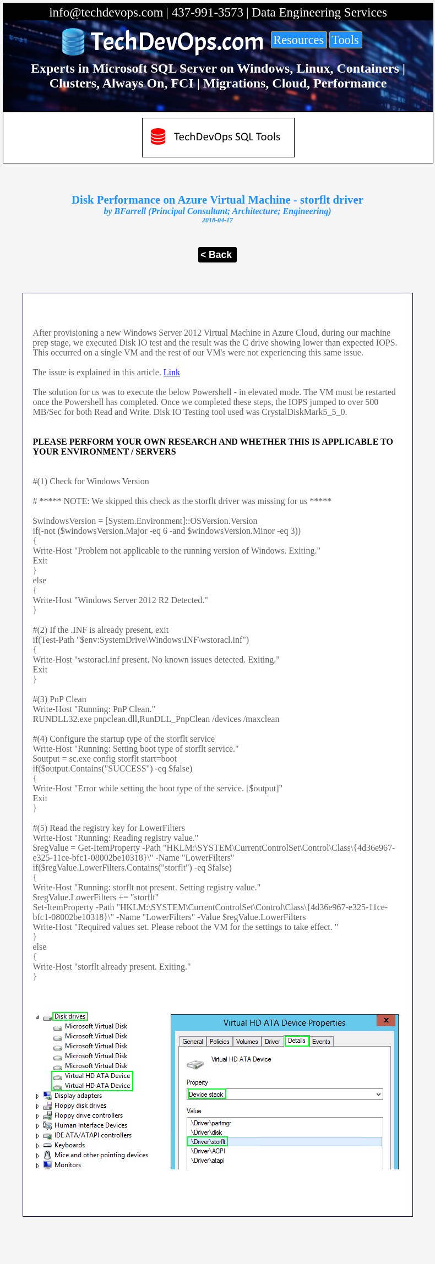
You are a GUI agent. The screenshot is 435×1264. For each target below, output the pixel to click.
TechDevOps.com (177, 42)
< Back (216, 254)
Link (172, 372)
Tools (344, 40)
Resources (298, 40)
